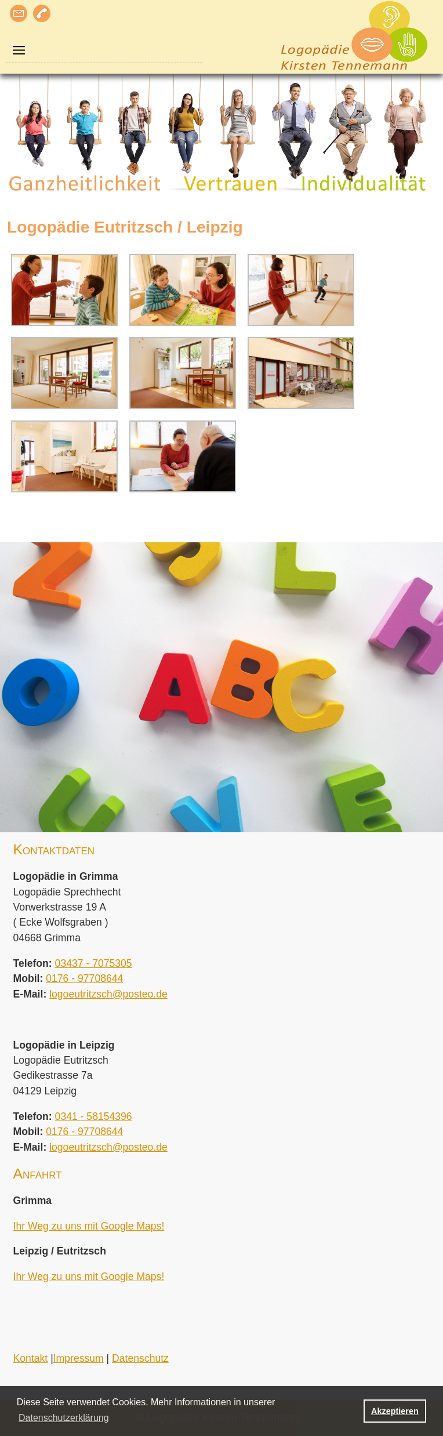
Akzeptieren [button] (395, 1411)
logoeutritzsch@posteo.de (108, 994)
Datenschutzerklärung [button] (64, 1418)
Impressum (78, 1358)
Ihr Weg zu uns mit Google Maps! (89, 1226)
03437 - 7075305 (93, 963)
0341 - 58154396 (93, 1116)
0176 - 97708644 (84, 978)
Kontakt (30, 1358)
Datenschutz (140, 1358)
